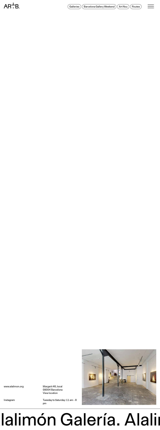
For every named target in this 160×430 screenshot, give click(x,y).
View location (50, 393)
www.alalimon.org (14, 386)
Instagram (9, 400)
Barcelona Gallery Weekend (99, 6)
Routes (136, 6)
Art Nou (123, 6)
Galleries (74, 6)
